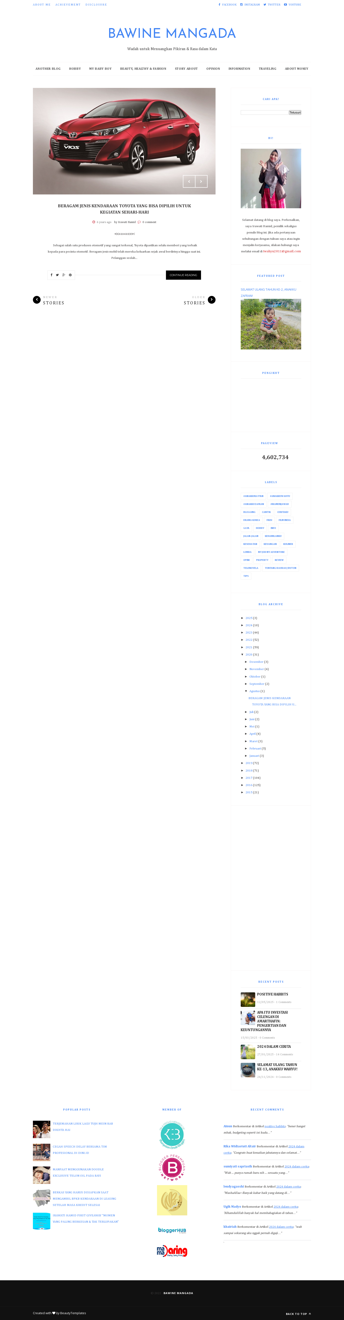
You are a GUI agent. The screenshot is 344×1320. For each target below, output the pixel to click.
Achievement (68, 4)
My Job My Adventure (271, 552)
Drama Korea (251, 520)
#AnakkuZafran (253, 504)
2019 (249, 763)
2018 (249, 770)
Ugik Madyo (232, 1206)
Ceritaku (282, 512)
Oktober (255, 676)
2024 (249, 625)
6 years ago (104, 222)
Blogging (249, 512)
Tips (246, 576)
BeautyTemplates (73, 1313)
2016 (249, 785)
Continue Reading (183, 275)
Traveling (268, 68)
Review (279, 560)
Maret (253, 741)
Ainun (228, 1126)
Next (201, 181)
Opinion (213, 68)
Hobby (75, 68)
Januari (254, 755)
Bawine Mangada (172, 34)
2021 (249, 647)
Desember (256, 662)
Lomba (247, 552)
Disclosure (96, 4)
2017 (249, 778)
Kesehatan (250, 544)
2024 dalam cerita (296, 1166)
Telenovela (250, 568)
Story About (186, 68)
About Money (296, 68)
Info (273, 528)
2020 (249, 654)
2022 (249, 639)
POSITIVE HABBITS (272, 994)
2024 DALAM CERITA (274, 1047)
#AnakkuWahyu (280, 496)
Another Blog (48, 68)
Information (239, 68)
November (256, 669)
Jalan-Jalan (250, 536)
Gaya (246, 528)
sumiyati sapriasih (238, 1166)
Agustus (254, 691)
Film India (285, 520)
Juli (251, 712)
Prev (189, 181)
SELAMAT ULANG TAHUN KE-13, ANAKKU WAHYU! (277, 1067)
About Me (42, 4)
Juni (251, 719)
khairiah (230, 1226)
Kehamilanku (273, 536)
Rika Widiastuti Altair (240, 1146)
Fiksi (269, 520)
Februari (255, 748)
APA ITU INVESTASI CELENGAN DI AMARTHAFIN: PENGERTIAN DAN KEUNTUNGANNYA (264, 1021)
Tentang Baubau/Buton (280, 568)
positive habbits (275, 1126)
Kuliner (288, 544)
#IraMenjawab (279, 504)
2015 (249, 792)
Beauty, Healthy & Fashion (143, 68)
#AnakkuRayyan (253, 496)
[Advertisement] (271, 888)
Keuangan (270, 544)
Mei (251, 726)
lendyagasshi (234, 1186)
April (252, 733)
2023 (249, 632)
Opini (246, 560)
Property (262, 560)
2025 (249, 618)
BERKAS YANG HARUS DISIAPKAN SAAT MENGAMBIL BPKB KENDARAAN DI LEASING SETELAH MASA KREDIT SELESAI (84, 1199)
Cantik (266, 512)
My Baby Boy (100, 68)
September (256, 684)
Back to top (298, 1314)
